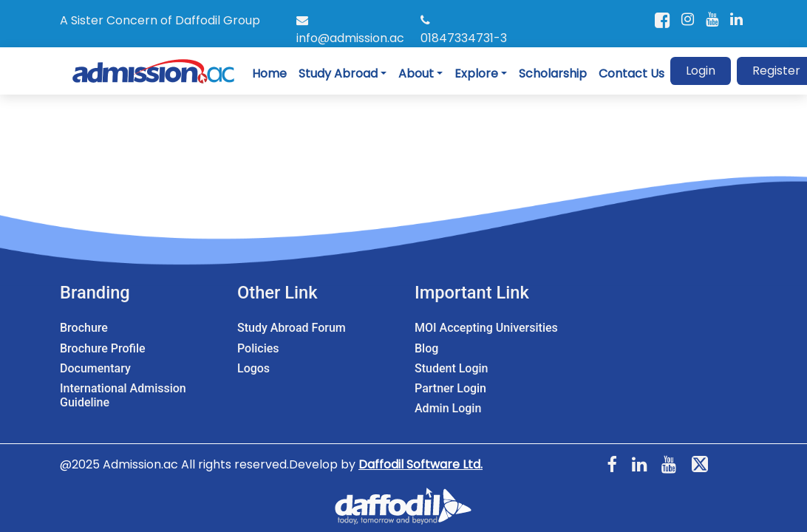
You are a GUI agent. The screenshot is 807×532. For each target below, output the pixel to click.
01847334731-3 (463, 30)
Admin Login (448, 408)
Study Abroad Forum (291, 328)
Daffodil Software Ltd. (420, 464)
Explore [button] (476, 73)
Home (269, 73)
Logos (253, 368)
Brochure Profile (103, 348)
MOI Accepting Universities (486, 328)
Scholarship (553, 73)
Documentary (95, 368)
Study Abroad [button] (338, 73)
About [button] (416, 73)
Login (700, 70)
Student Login (451, 368)
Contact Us (631, 73)
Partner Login (450, 388)
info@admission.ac (350, 30)
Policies (258, 348)
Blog (426, 348)
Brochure (84, 328)
